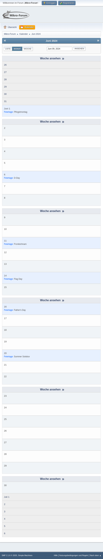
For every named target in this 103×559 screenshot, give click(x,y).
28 (5, 79)
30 (5, 94)
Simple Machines (25, 555)
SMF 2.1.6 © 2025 (9, 555)
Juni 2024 (51, 40)
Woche (27, 49)
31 (5, 101)
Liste (8, 49)
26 (5, 65)
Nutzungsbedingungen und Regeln (73, 555)
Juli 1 (6, 497)
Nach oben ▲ (95, 555)
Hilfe (56, 555)
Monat (17, 49)
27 (5, 72)
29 (5, 86)
